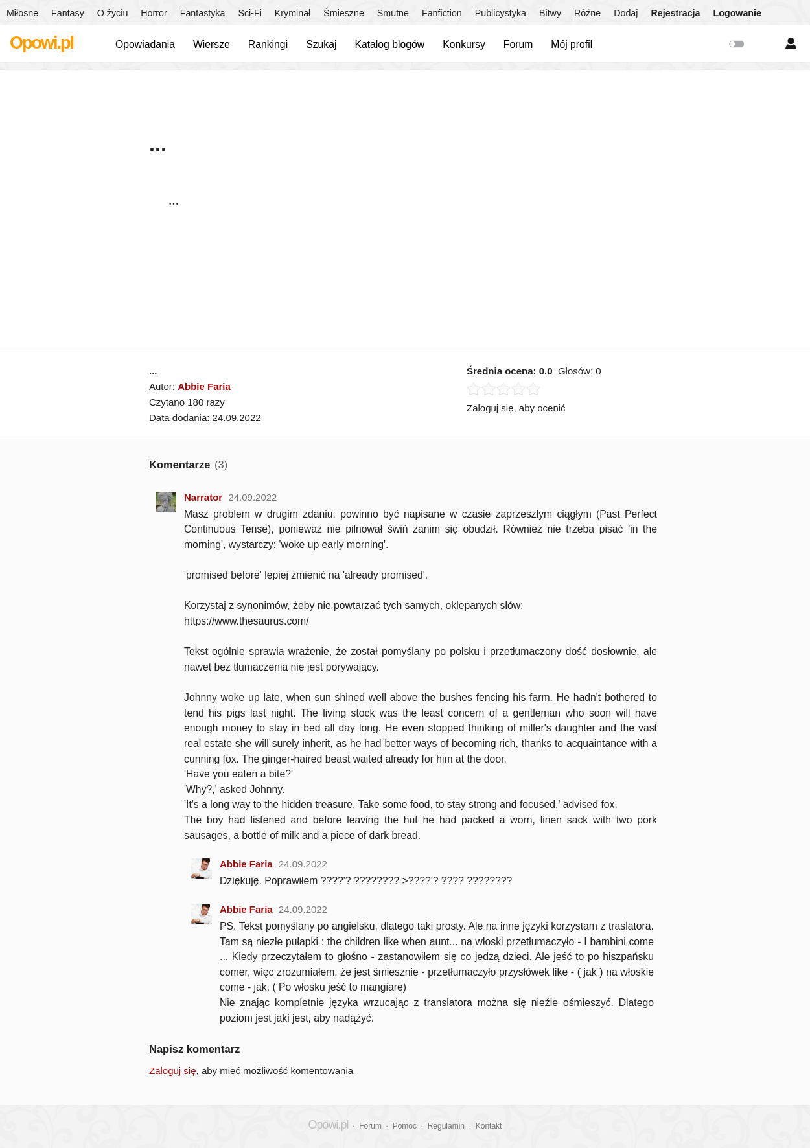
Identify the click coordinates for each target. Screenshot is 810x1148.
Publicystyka (500, 13)
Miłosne (22, 13)
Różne (587, 13)
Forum (518, 44)
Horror (154, 13)
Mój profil (571, 44)
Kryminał (292, 13)
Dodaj (626, 13)
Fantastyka (203, 13)
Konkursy (464, 44)
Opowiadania (145, 44)
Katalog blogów (389, 44)
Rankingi (268, 44)
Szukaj (321, 44)
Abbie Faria (204, 386)
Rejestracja (675, 13)
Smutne (393, 13)
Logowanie (737, 13)
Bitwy (550, 13)
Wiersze (211, 44)
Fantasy (67, 13)
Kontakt (489, 1126)
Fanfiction (442, 13)
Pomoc (405, 1126)
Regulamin (446, 1126)
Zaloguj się (172, 1070)
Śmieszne (343, 13)
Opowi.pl (41, 42)
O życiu (112, 13)
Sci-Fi (249, 13)
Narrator (203, 497)
